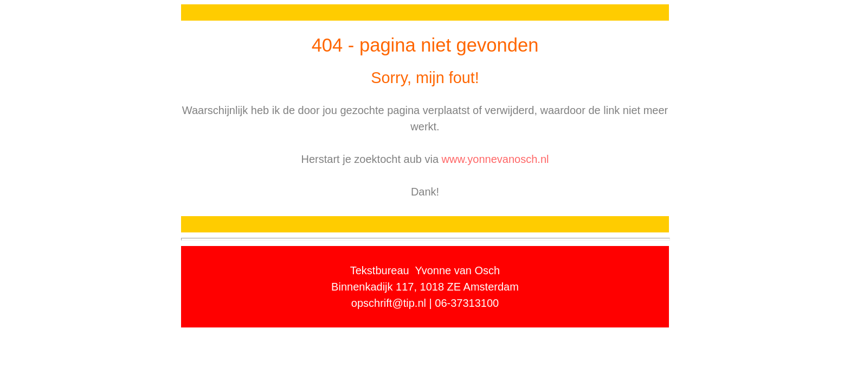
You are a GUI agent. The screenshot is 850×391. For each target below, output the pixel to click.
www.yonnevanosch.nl (495, 159)
